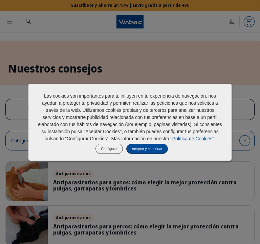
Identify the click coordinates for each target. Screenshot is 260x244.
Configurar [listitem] (109, 149)
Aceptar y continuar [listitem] (147, 149)
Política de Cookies (192, 138)
